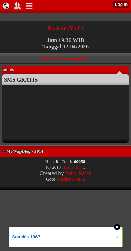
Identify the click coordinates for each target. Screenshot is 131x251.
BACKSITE (73, 167)
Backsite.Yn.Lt (65, 28)
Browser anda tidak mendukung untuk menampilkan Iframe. (63, 113)
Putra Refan (78, 173)
